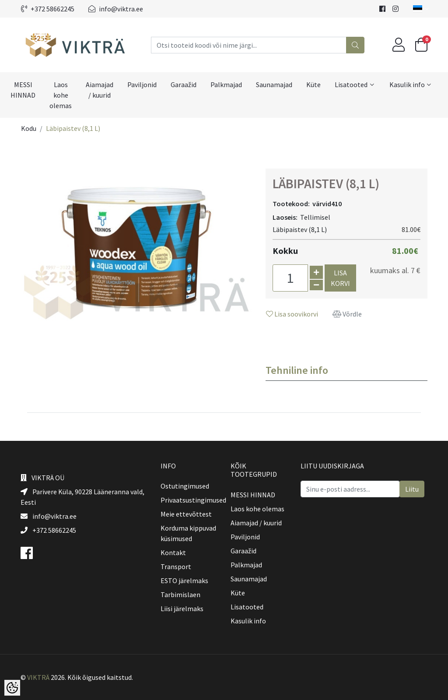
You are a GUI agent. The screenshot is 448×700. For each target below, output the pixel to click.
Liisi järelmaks (182, 608)
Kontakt (173, 552)
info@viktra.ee (115, 8)
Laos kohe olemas (60, 95)
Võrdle (347, 314)
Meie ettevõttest (186, 514)
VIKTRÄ (38, 677)
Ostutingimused (185, 486)
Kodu (28, 128)
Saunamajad (274, 84)
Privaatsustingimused (193, 500)
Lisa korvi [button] (340, 278)
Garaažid (183, 84)
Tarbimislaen (180, 594)
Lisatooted (351, 84)
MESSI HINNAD (22, 89)
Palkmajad (226, 84)
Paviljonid (142, 84)
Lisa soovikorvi (292, 314)
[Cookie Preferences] (12, 688)
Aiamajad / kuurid (99, 89)
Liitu (412, 489)
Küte (313, 84)
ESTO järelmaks (184, 580)
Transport (176, 566)
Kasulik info (407, 84)
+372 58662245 (47, 8)
